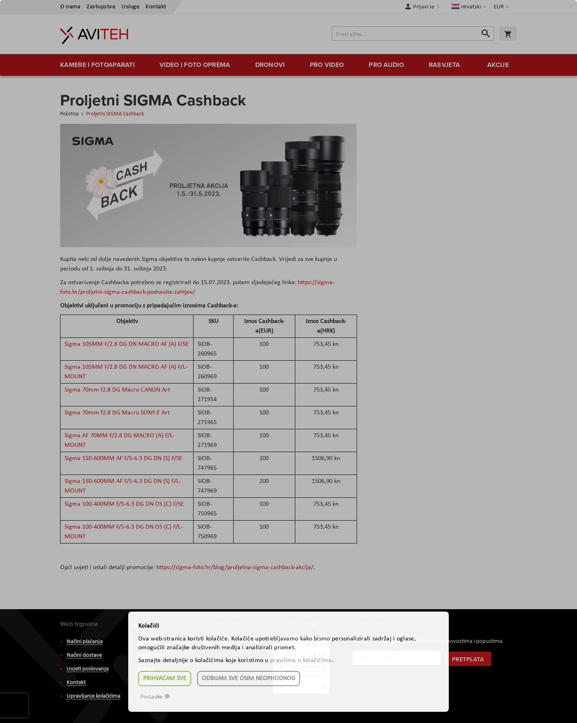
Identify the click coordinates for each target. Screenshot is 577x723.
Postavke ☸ (155, 697)
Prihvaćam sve (164, 678)
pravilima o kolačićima (301, 660)
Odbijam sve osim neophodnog (248, 678)
